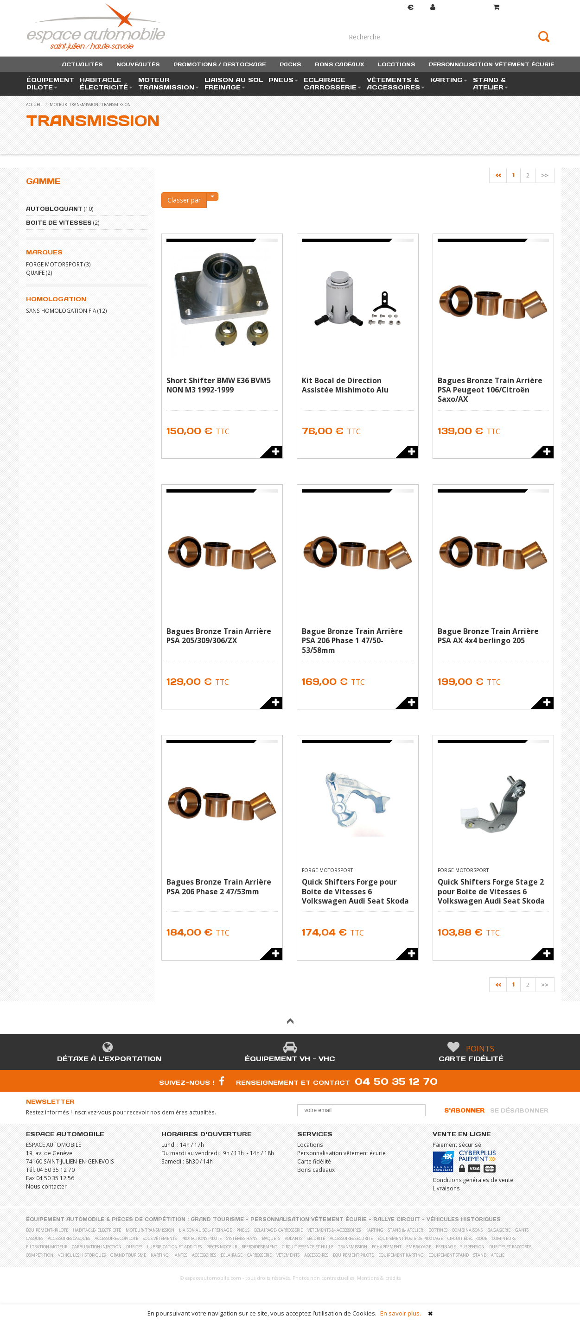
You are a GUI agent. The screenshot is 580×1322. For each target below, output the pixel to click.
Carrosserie (259, 1255)
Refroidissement (259, 1247)
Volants (293, 1238)
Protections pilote (201, 1238)
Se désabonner (519, 1110)
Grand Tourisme (217, 1219)
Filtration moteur (46, 1247)
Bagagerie (498, 1230)
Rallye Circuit (396, 1219)
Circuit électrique (467, 1238)
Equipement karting (401, 1255)
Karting (160, 1255)
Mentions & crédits (379, 1278)
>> (544, 175)
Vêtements (288, 1255)
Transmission (116, 104)
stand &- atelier (405, 1230)
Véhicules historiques (464, 1219)
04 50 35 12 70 (396, 1081)
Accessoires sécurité (351, 1238)
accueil (34, 104)
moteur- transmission (74, 104)
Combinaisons (467, 1230)
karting (374, 1230)
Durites (134, 1247)
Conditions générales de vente (473, 1179)
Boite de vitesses (59, 222)
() (524, 7)
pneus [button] (283, 80)
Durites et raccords (510, 1247)
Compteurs (504, 1238)
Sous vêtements (160, 1238)
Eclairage (231, 1255)
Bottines (437, 1230)
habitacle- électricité (97, 1230)
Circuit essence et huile (307, 1247)
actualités (82, 64)
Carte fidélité (471, 1059)
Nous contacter (46, 1186)
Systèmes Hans (241, 1238)
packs (290, 64)
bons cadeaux (339, 64)
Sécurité (316, 1238)
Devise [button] (401, 7)
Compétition (39, 1255)
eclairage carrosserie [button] (332, 83)
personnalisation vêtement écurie (491, 64)
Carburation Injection (96, 1247)
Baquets (271, 1238)
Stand (479, 1255)
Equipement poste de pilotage (410, 1238)
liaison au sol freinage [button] (233, 83)
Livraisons (446, 1188)
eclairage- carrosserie (278, 1230)
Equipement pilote (353, 1255)
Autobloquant (54, 208)
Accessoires (204, 1255)
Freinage (446, 1247)
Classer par (184, 200)
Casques (34, 1238)
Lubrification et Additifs (174, 1247)
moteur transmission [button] (168, 83)
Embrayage (418, 1247)
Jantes (180, 1255)
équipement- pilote (47, 1230)
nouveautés (137, 64)
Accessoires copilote (116, 1238)
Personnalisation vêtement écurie (341, 1153)
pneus (242, 1230)
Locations (310, 1144)
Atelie (497, 1255)
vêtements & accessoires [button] (396, 83)
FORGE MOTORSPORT (54, 264)
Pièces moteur (221, 1247)
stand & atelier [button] (490, 83)
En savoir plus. (400, 1313)
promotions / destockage (219, 64)
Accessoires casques (69, 1238)
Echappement (387, 1247)
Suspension (472, 1247)
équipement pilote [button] (50, 83)
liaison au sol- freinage (205, 1230)
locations (396, 64)
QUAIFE (35, 272)
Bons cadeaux (316, 1169)
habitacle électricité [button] (106, 83)
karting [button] (448, 80)
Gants (522, 1230)
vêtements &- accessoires (334, 1230)
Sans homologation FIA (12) (66, 310)
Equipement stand (448, 1255)
